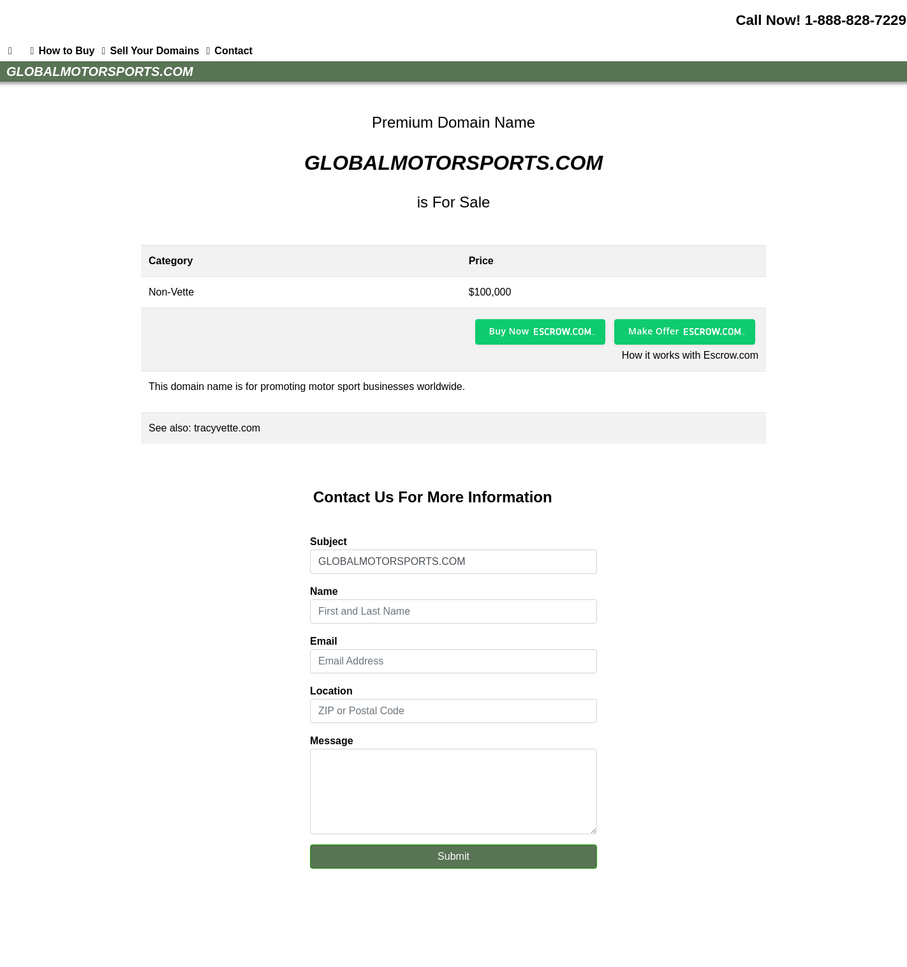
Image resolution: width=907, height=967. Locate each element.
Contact (227, 51)
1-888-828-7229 (855, 20)
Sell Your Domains (148, 51)
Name (324, 591)
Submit (453, 856)
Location (331, 691)
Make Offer (653, 331)
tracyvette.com (227, 428)
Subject (328, 541)
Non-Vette (171, 292)
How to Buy (60, 51)
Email (323, 641)
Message (331, 740)
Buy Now (509, 331)
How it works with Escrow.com (690, 355)
